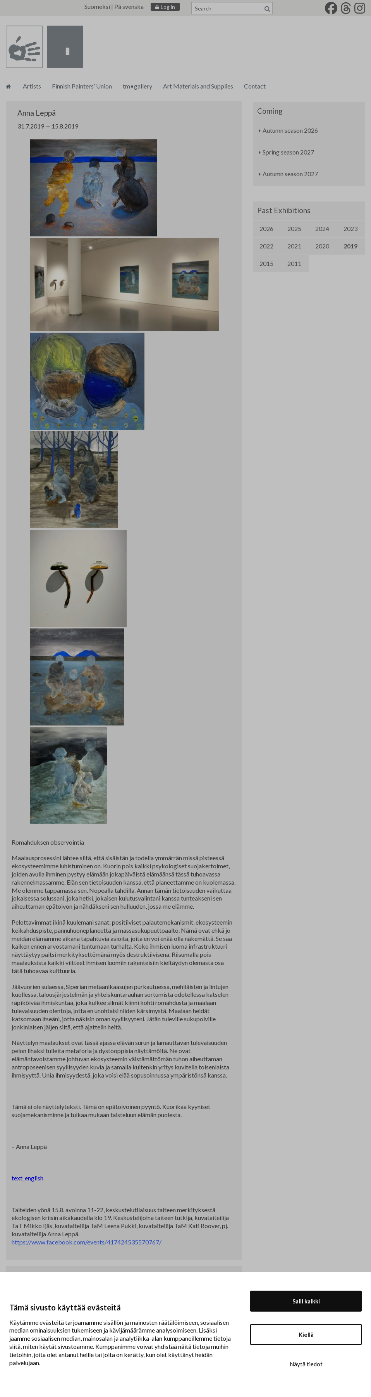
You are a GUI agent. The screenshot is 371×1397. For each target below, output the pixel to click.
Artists (32, 86)
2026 (266, 228)
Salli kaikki (306, 1301)
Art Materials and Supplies (198, 86)
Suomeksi (97, 6)
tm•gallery (137, 86)
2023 (350, 228)
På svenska (129, 6)
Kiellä (306, 1334)
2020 (322, 246)
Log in (168, 6)
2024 (322, 228)
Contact (255, 86)
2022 (266, 246)
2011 (294, 263)
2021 (294, 246)
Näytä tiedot (306, 1364)
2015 (266, 263)
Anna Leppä (36, 112)
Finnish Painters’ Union (82, 86)
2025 (294, 228)
